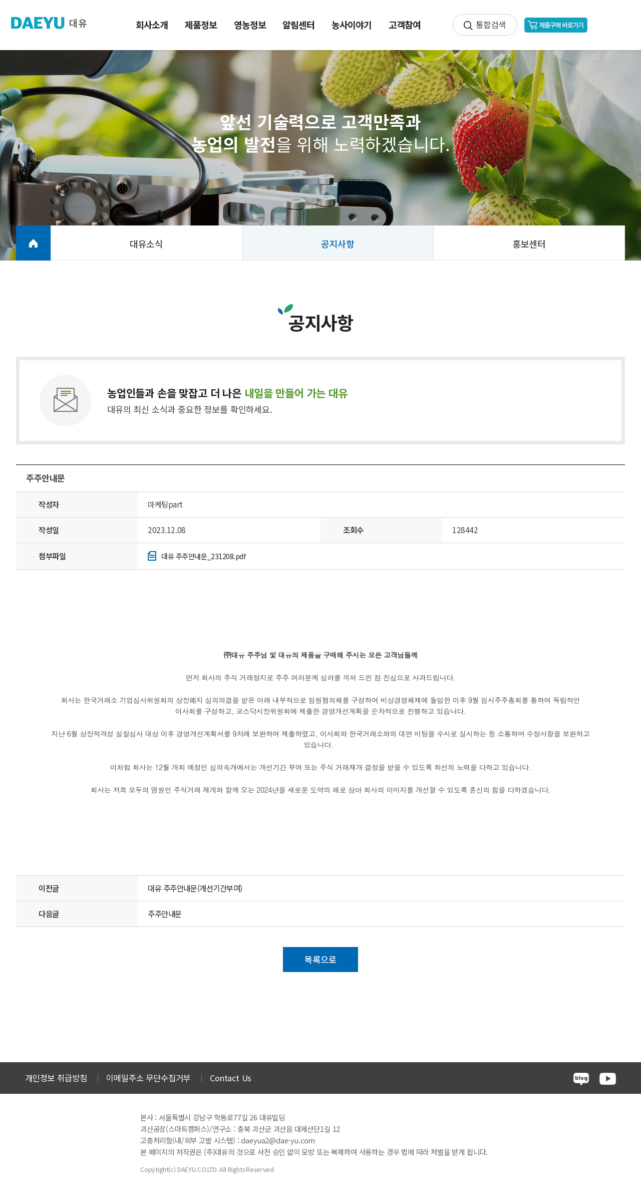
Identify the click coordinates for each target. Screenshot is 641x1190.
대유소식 (146, 243)
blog (581, 1079)
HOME (33, 243)
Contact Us (230, 1078)
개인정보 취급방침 (56, 1078)
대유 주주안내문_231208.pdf (203, 556)
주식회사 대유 (55, 23)
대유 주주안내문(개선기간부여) (195, 887)
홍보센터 (529, 243)
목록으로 (320, 959)
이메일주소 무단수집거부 (148, 1078)
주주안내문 (165, 913)
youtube (607, 1079)
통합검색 (490, 25)
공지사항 (338, 243)
